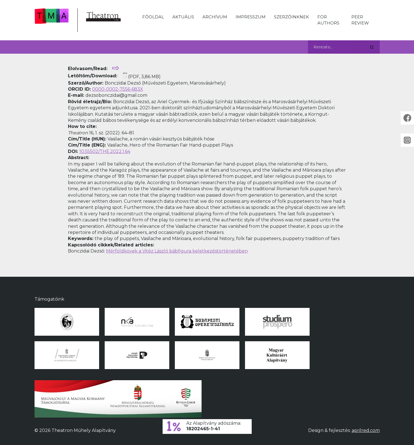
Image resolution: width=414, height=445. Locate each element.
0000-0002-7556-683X (117, 89)
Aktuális (183, 16)
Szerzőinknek (291, 16)
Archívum (214, 16)
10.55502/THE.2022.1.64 (104, 151)
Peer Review (360, 20)
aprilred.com (366, 430)
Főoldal (153, 16)
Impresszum (251, 16)
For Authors (328, 20)
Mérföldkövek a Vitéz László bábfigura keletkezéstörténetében (177, 251)
